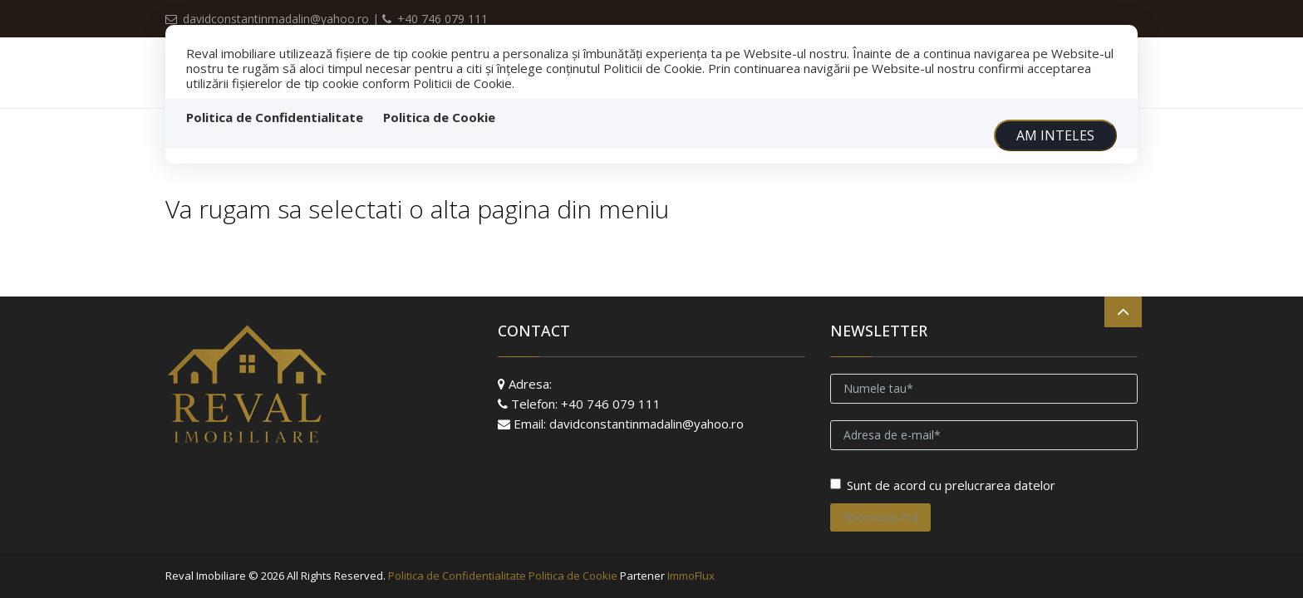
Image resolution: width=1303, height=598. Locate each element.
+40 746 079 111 (435, 19)
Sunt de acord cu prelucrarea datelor (942, 485)
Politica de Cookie (439, 117)
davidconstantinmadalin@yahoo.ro (268, 19)
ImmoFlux (691, 575)
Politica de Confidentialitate (274, 117)
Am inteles (1055, 135)
